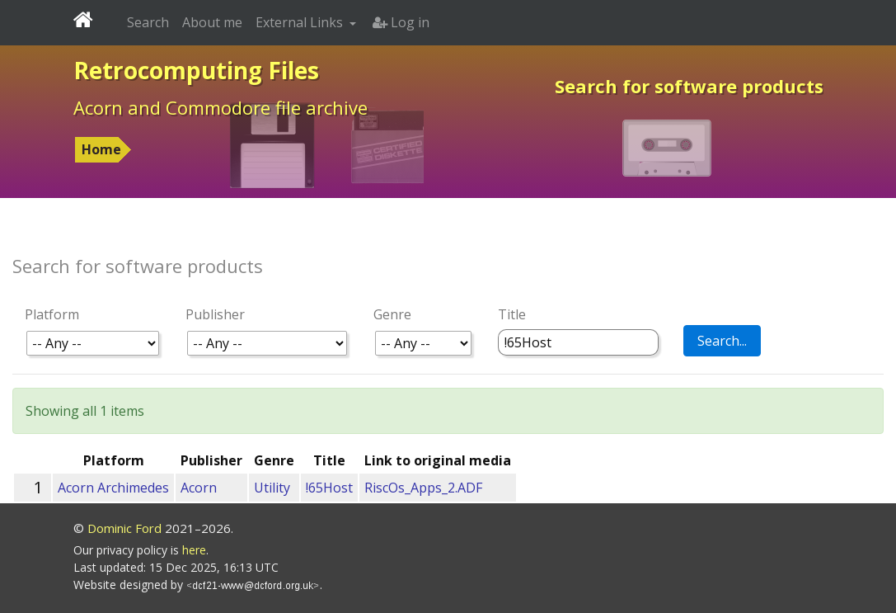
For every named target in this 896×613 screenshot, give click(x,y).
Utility (272, 488)
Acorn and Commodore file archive (220, 107)
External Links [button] (301, 22)
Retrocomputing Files (196, 70)
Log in (401, 22)
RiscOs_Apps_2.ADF (423, 488)
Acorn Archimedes (113, 488)
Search (148, 22)
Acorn (199, 488)
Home (101, 149)
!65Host (329, 488)
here (194, 550)
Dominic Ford (124, 528)
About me (212, 22)
